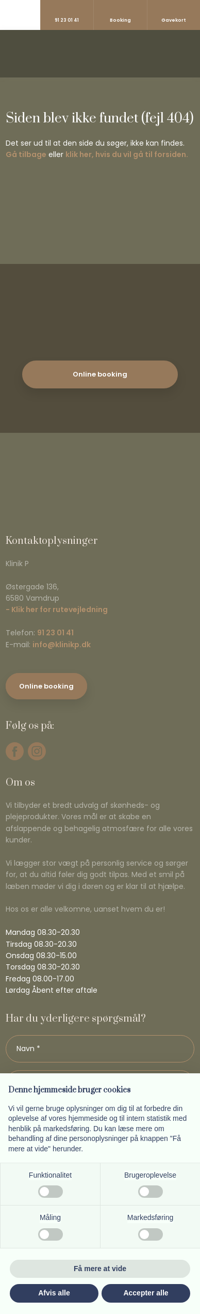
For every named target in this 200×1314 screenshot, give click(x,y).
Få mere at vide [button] (100, 1268)
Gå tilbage (26, 154)
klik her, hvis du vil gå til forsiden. (126, 154)
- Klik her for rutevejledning (57, 609)
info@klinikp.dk (61, 644)
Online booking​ (46, 686)
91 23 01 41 (55, 633)
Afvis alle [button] (54, 1293)
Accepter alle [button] (145, 1293)
